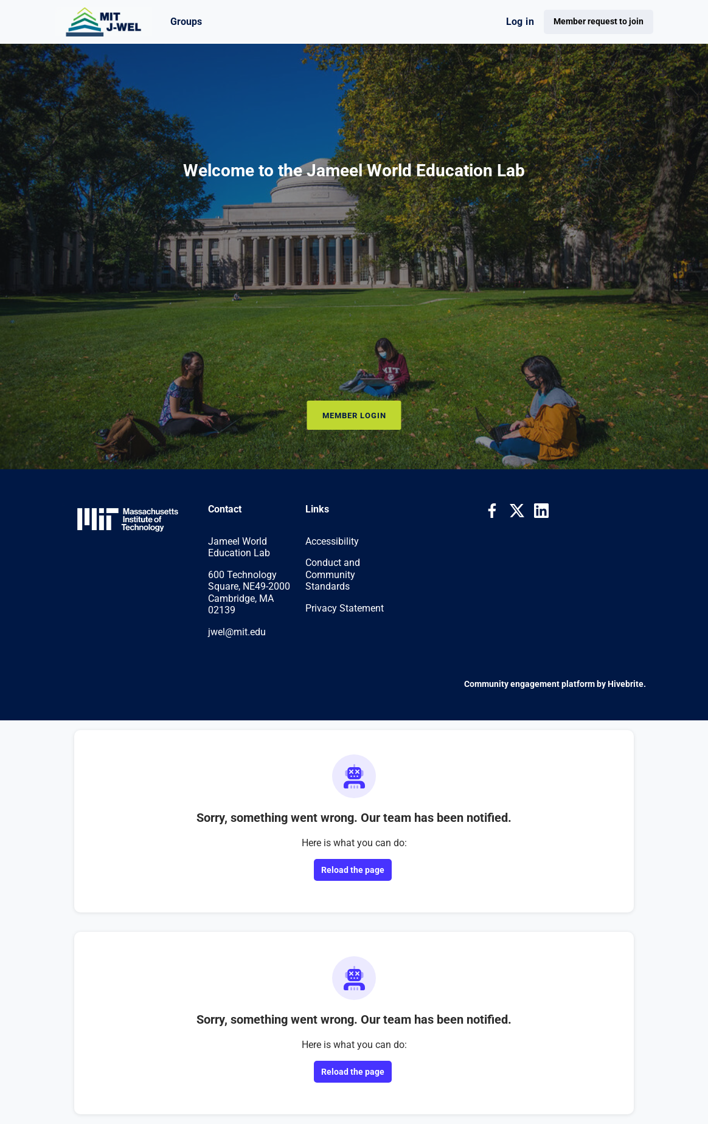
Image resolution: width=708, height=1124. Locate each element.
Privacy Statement (344, 608)
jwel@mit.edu (237, 632)
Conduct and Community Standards (332, 574)
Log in (520, 21)
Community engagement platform (529, 684)
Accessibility (332, 541)
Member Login (354, 415)
